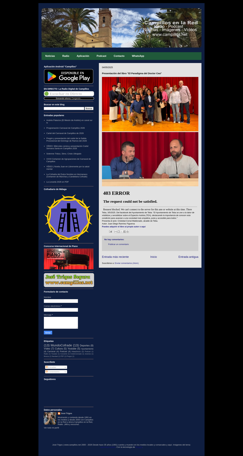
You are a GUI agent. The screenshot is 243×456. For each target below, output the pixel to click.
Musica (46, 356)
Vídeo (47, 348)
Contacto (119, 56)
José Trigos (66, 413)
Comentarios (53, 372)
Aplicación (83, 56)
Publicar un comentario (118, 244)
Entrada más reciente (115, 256)
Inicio (153, 256)
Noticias (50, 56)
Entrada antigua (188, 256)
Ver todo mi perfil (51, 428)
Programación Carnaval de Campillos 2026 (65, 128)
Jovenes (88, 354)
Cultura (59, 348)
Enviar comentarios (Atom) (127, 263)
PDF (62, 356)
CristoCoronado (76, 354)
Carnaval (51, 351)
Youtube (72, 348)
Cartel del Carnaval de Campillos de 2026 (65, 133)
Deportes (85, 345)
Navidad (55, 356)
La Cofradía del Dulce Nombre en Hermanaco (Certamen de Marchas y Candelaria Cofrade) (66, 175)
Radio (65, 56)
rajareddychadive (107, 447)
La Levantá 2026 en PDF (57, 182)
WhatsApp (138, 56)
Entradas (51, 367)
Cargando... (77, 98)
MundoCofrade (61, 345)
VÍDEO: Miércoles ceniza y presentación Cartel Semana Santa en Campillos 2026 (67, 147)
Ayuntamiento (87, 349)
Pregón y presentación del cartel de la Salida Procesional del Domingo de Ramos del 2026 (66, 139)
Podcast (101, 56)
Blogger (139, 447)
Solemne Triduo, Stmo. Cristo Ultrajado (63, 154)
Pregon (69, 356)
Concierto (63, 354)
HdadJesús (76, 351)
